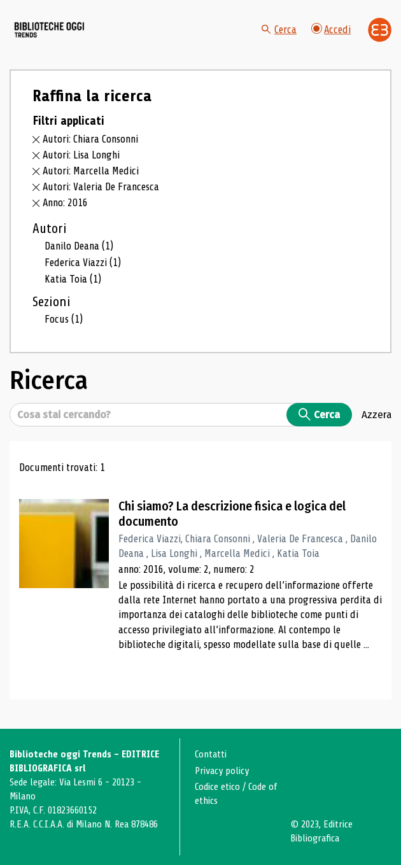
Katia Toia (73, 279)
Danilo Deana (79, 246)
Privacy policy (222, 771)
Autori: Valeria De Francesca (101, 187)
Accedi (331, 30)
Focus (64, 319)
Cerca (279, 30)
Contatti (211, 754)
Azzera (376, 414)
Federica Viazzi (83, 263)
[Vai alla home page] (50, 29)
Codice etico (217, 786)
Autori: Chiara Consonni (90, 139)
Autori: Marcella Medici (91, 171)
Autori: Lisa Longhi (81, 155)
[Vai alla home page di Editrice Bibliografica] (380, 30)
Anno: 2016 (65, 203)
